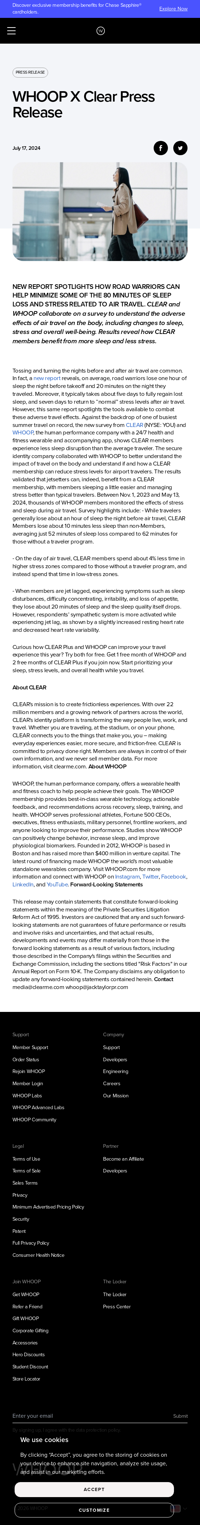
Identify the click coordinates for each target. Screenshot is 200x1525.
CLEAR (134, 424)
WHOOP (23, 432)
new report (47, 378)
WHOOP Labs (27, 1096)
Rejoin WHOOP (28, 1071)
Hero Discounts (28, 1354)
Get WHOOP (25, 1294)
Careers (111, 1083)
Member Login (27, 1083)
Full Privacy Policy (30, 1243)
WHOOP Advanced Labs (38, 1107)
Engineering (115, 1071)
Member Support (30, 1047)
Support (111, 1047)
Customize (94, 1516)
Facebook (173, 876)
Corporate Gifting (30, 1330)
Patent (19, 1231)
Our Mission (115, 1096)
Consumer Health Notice (38, 1255)
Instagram (127, 876)
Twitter (150, 876)
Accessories (25, 1343)
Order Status (25, 1059)
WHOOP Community (34, 1119)
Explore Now (173, 9)
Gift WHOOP (25, 1318)
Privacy (19, 1195)
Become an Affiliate (123, 1159)
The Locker (115, 1294)
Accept (94, 1495)
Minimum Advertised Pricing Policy (48, 1207)
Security (20, 1219)
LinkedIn (23, 884)
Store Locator (26, 1379)
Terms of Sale (26, 1171)
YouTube (57, 884)
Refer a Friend (27, 1306)
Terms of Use (26, 1159)
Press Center (116, 1306)
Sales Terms (25, 1183)
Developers (115, 1059)
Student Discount (30, 1367)
